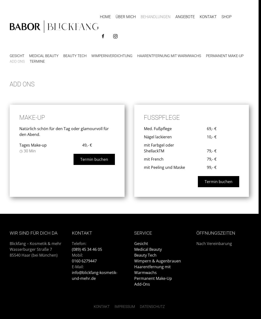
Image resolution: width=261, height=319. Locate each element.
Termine (37, 61)
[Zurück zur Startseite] (54, 26)
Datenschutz (152, 306)
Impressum (124, 306)
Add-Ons (142, 284)
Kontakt (208, 17)
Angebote (185, 17)
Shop (226, 17)
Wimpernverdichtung (111, 56)
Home (105, 17)
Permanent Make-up (225, 56)
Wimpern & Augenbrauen (157, 261)
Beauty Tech (75, 56)
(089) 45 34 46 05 (87, 249)
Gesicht (17, 56)
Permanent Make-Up (153, 278)
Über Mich (126, 17)
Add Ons (17, 61)
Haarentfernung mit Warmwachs (169, 56)
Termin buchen (94, 159)
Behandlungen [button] (156, 17)
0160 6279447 (85, 261)
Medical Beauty (44, 56)
